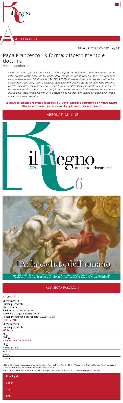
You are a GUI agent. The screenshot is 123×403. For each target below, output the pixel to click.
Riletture (18, 310)
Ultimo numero (11, 300)
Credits (9, 389)
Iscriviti (6, 351)
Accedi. (97, 106)
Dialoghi (7, 337)
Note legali (11, 376)
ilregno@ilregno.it (92, 370)
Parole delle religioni (21, 313)
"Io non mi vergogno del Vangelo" (29, 316)
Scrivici (6, 358)
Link (7, 395)
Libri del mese (10, 307)
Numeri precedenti (13, 304)
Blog (5, 334)
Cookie (9, 382)
